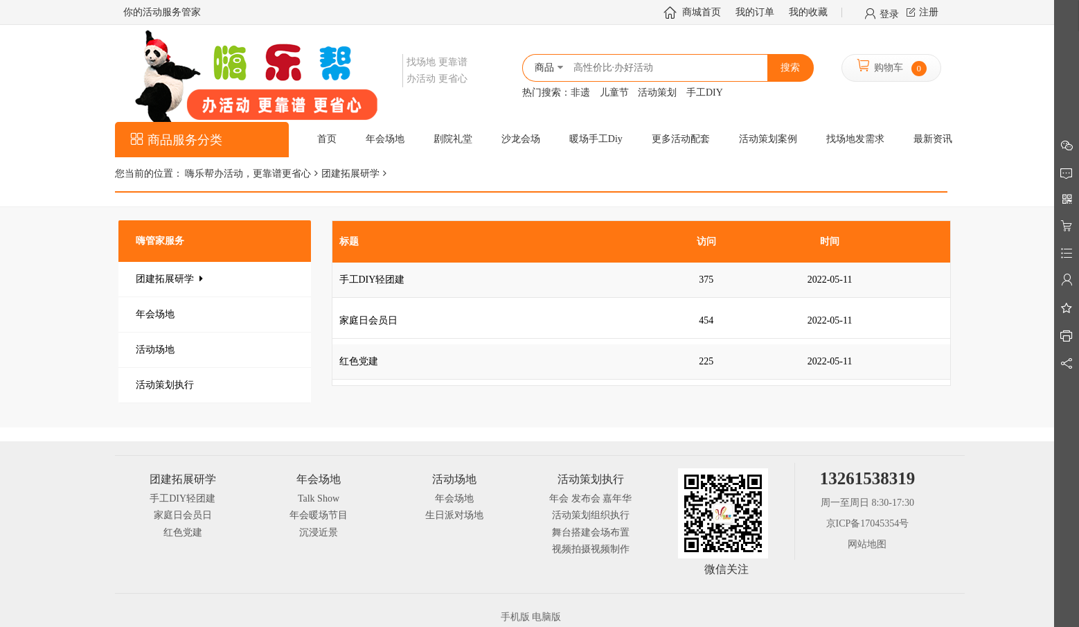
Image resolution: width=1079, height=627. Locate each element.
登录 (889, 13)
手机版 (515, 617)
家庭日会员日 (183, 515)
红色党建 (182, 532)
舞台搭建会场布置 (591, 532)
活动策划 (657, 92)
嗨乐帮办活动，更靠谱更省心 (247, 173)
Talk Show (318, 498)
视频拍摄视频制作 (591, 549)
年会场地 (155, 314)
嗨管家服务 (160, 241)
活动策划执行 (165, 385)
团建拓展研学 (350, 173)
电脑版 (546, 617)
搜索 (790, 67)
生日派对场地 (454, 515)
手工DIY (704, 92)
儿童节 (614, 92)
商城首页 (701, 12)
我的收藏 (808, 12)
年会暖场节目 (318, 515)
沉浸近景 (318, 532)
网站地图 (867, 544)
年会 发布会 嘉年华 (590, 498)
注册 (928, 12)
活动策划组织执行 (591, 515)
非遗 (580, 92)
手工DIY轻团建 (182, 498)
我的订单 (754, 12)
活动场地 (155, 349)
